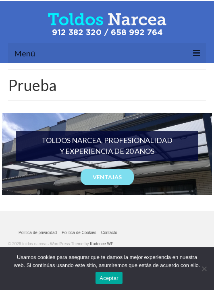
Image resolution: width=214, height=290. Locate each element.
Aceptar (109, 278)
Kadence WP (101, 244)
